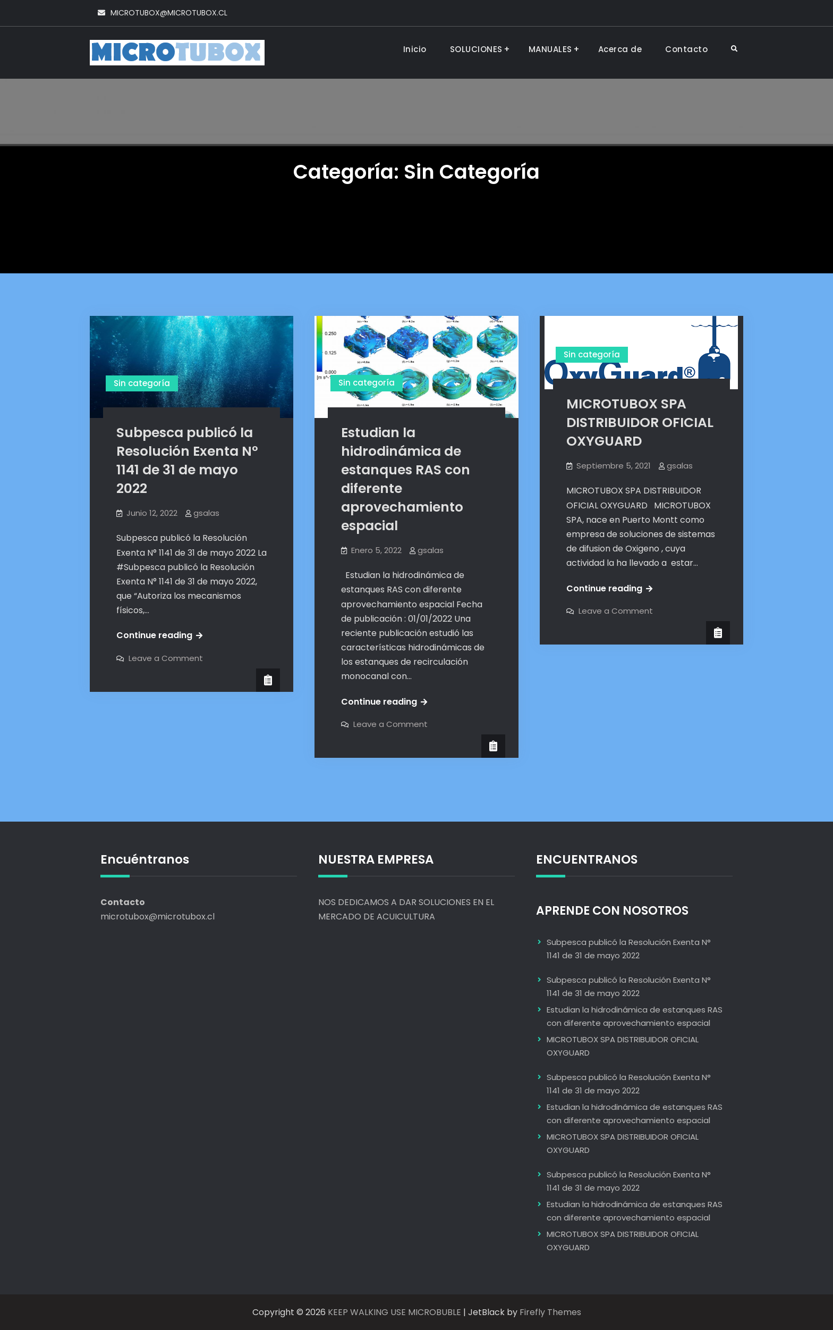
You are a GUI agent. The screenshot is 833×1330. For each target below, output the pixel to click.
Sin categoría (142, 383)
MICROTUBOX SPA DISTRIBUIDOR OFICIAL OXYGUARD (639, 422)
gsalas (206, 512)
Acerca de (620, 49)
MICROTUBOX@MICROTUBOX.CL (168, 12)
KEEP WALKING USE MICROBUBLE (394, 1312)
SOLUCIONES (476, 49)
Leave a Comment (166, 658)
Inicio (415, 49)
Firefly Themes (550, 1312)
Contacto (686, 49)
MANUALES (550, 49)
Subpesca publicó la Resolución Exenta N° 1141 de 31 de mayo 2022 (187, 460)
